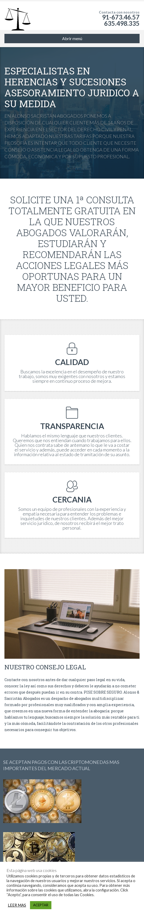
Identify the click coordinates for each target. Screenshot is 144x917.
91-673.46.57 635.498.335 (121, 20)
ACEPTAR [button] (40, 905)
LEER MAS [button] (17, 905)
